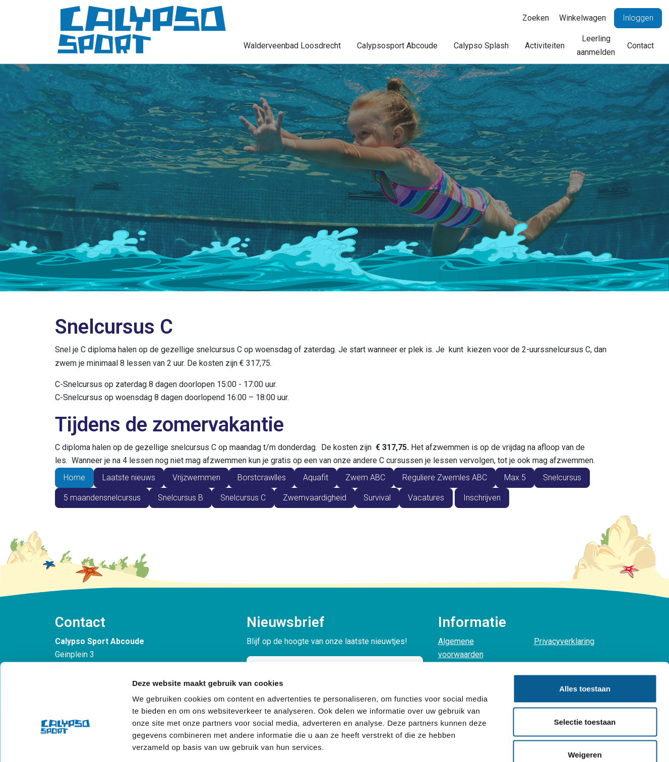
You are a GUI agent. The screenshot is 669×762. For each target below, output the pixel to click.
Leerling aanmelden (596, 45)
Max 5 (515, 477)
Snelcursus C (243, 497)
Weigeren (584, 695)
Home (74, 477)
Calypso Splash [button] (481, 45)
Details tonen (545, 742)
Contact (640, 45)
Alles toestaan (585, 629)
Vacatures (426, 497)
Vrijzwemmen (196, 477)
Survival (377, 497)
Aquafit (315, 477)
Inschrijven (482, 497)
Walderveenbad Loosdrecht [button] (292, 45)
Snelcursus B (180, 497)
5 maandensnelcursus (102, 497)
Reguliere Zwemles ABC (444, 477)
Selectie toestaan (585, 663)
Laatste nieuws (128, 477)
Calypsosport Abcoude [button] (397, 45)
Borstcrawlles (261, 477)
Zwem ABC (365, 477)
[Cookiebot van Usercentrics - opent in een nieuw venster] (65, 742)
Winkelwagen (582, 18)
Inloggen (638, 18)
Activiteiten (545, 45)
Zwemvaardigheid (314, 497)
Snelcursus (562, 477)
